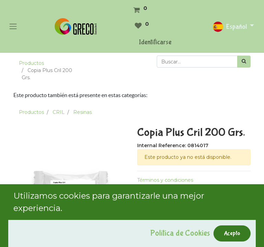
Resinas (82, 112)
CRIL (59, 112)
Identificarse (155, 42)
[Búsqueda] (244, 62)
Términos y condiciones (165, 180)
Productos (31, 63)
